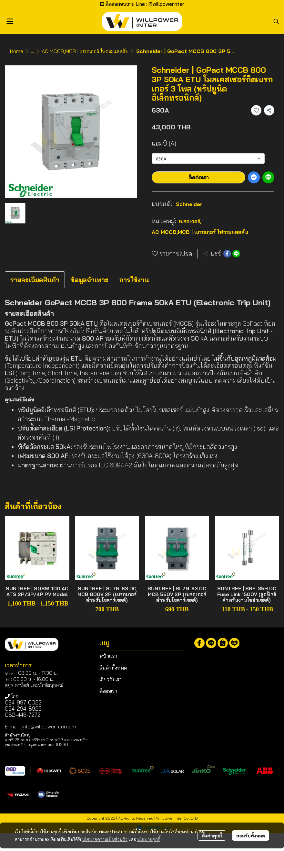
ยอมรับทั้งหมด (250, 835)
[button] (276, 21)
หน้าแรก (108, 656)
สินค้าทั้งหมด (113, 667)
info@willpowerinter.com (49, 727)
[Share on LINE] (236, 253)
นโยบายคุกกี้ (148, 839)
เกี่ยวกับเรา (110, 679)
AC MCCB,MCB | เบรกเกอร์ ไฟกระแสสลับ (85, 51)
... (32, 51)
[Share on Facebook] (227, 253)
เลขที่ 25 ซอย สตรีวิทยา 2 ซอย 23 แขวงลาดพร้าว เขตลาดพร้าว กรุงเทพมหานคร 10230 (46, 742)
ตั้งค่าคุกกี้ (212, 835)
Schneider (189, 204)
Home (16, 51)
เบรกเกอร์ (190, 221)
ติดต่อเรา (198, 177)
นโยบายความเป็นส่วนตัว (104, 839)
